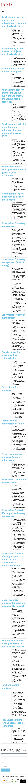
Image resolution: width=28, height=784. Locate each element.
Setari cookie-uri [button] (14, 781)
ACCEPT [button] (23, 781)
